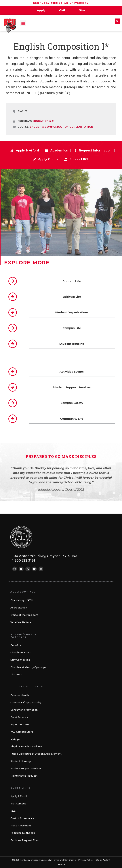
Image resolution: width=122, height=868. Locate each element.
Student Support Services (25, 768)
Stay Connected (20, 659)
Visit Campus (18, 803)
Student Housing (20, 761)
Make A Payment (20, 825)
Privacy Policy (85, 860)
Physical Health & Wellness (26, 746)
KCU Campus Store (21, 731)
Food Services (19, 717)
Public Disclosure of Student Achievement (36, 753)
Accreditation (18, 607)
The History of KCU (21, 600)
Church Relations (20, 652)
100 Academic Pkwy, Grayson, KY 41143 (44, 556)
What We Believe (20, 622)
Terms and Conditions (64, 860)
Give (13, 811)
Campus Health (19, 695)
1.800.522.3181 (23, 560)
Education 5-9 (43, 121)
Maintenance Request (23, 775)
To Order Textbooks (22, 833)
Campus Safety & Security (25, 702)
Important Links (20, 724)
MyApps (15, 739)
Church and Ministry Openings (28, 667)
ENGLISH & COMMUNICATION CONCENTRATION (61, 126)
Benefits (15, 645)
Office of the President (24, 615)
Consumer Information (24, 709)
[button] (23, 23)
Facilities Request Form (24, 840)
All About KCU (23, 592)
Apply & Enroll (18, 796)
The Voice (16, 674)
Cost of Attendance (22, 818)
